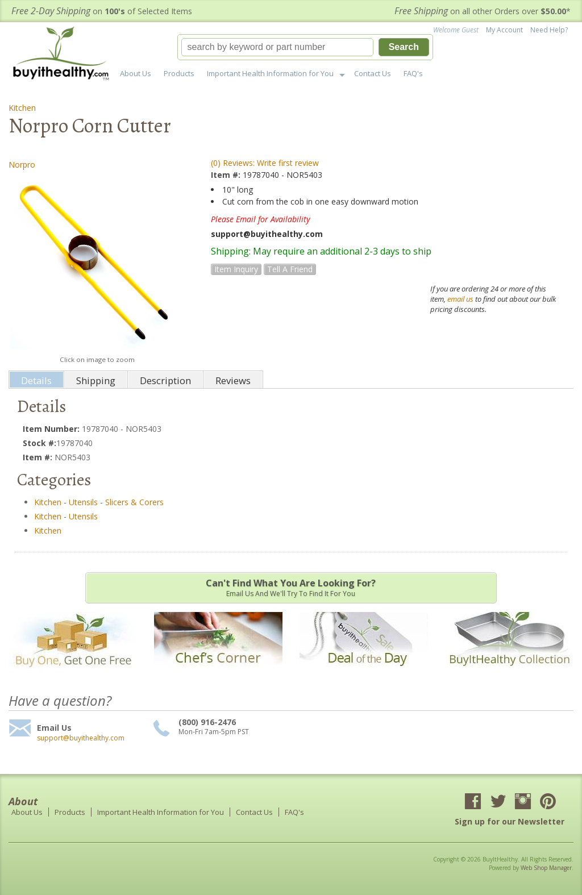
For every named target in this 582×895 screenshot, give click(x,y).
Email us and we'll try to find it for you (291, 587)
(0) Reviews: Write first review (265, 162)
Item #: (227, 174)
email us (460, 299)
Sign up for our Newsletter (509, 821)
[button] (305, 47)
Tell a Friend (290, 269)
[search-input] (277, 47)
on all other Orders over (482, 11)
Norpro (22, 164)
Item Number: (52, 428)
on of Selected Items (101, 11)
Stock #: (39, 443)
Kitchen (22, 107)
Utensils (83, 502)
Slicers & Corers (134, 502)
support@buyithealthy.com (80, 738)
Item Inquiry (236, 269)
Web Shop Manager (546, 868)
